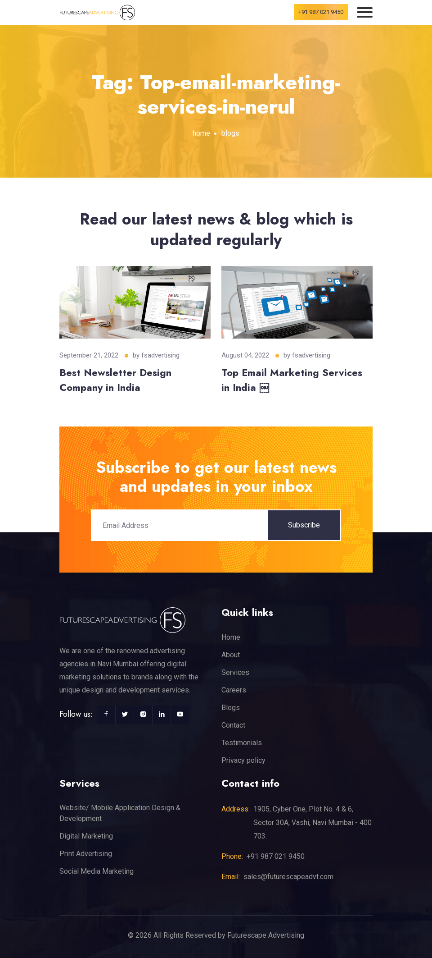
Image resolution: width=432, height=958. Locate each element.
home (201, 133)
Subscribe (304, 525)
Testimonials (241, 742)
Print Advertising (85, 853)
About (230, 655)
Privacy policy (243, 760)
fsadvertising (160, 355)
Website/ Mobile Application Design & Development (119, 813)
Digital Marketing (86, 836)
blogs (230, 133)
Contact (233, 725)
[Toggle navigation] (365, 12)
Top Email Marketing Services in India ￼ (291, 379)
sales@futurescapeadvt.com (288, 876)
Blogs (230, 707)
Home (230, 637)
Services (235, 672)
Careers (233, 690)
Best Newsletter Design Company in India (115, 379)
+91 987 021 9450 (320, 12)
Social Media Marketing (96, 871)
